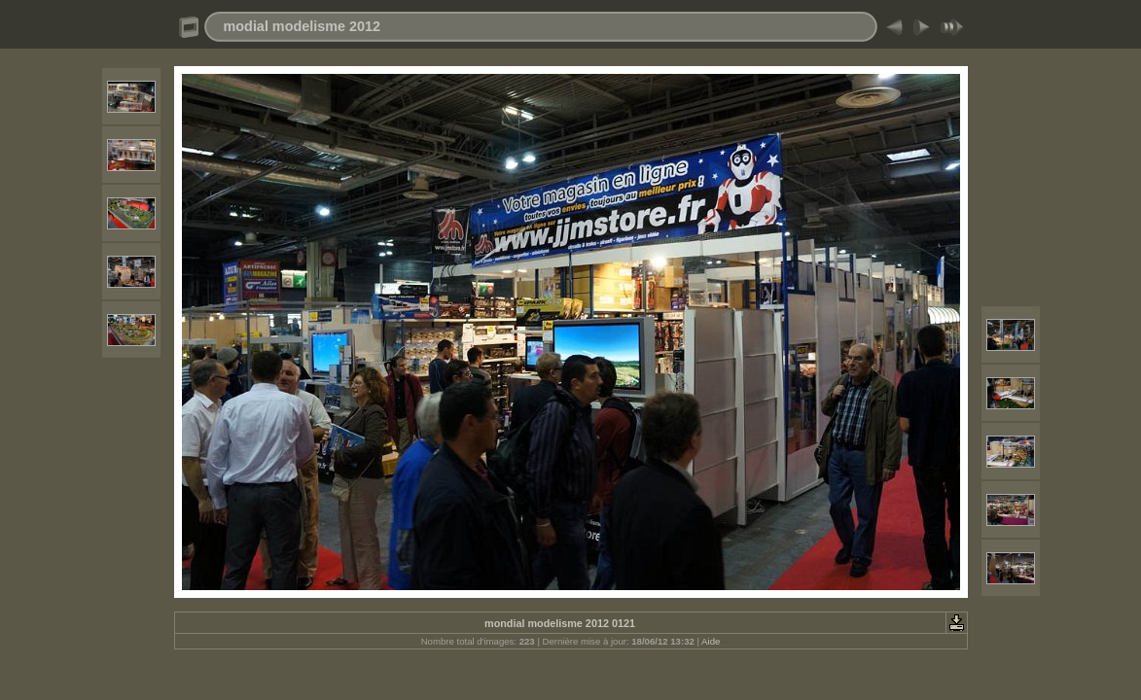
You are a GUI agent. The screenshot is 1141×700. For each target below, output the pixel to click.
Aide (710, 641)
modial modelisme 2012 (302, 26)
